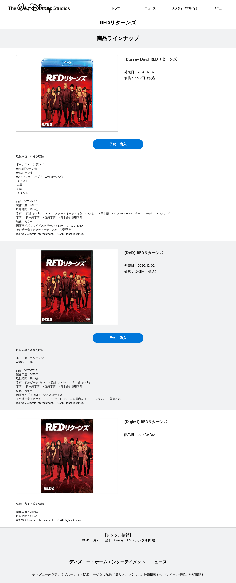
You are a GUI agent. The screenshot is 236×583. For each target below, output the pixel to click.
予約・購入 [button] (118, 144)
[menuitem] (115, 8)
